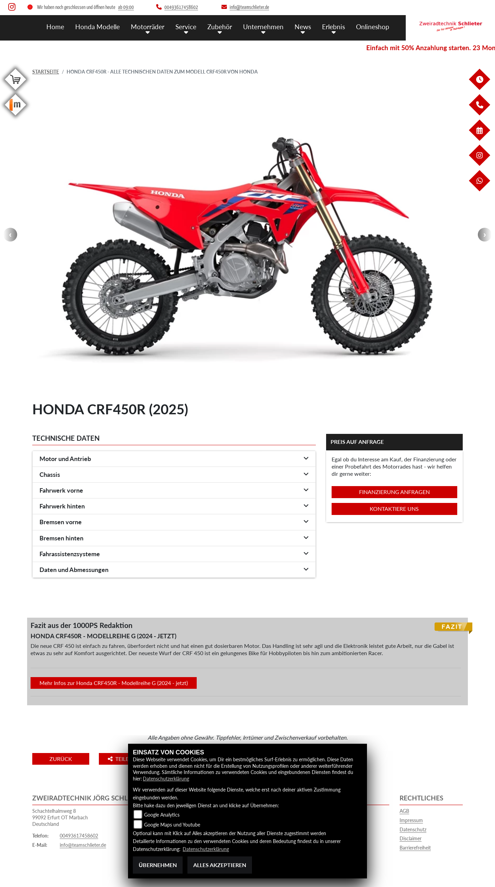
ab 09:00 (126, 7)
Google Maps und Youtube (172, 825)
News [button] (303, 27)
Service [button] (185, 27)
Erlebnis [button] (333, 27)
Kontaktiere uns (394, 508)
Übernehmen (158, 865)
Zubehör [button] (219, 27)
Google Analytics (162, 815)
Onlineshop (372, 27)
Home (55, 27)
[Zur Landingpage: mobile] (15, 116)
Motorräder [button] (147, 27)
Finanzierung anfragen (394, 492)
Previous (10, 235)
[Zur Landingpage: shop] (15, 91)
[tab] (174, 459)
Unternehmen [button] (263, 27)
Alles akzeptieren (219, 865)
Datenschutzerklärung (166, 779)
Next (485, 235)
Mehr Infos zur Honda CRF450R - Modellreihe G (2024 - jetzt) (113, 683)
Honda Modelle (97, 27)
